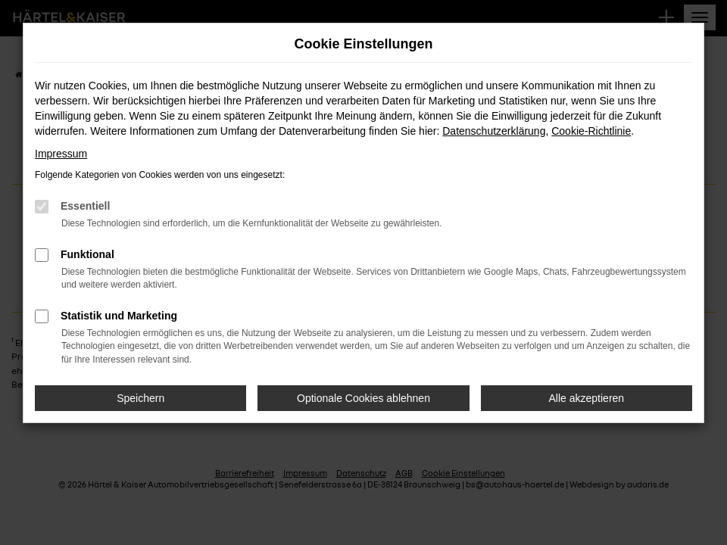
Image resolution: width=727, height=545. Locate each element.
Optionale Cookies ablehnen (363, 398)
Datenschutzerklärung (493, 131)
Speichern (140, 398)
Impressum (61, 154)
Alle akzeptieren (587, 398)
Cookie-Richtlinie (591, 131)
